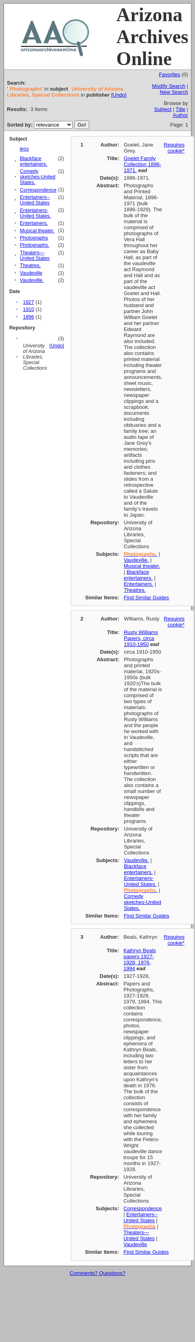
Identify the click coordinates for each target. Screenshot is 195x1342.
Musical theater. (37, 231)
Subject (162, 109)
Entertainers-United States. (35, 213)
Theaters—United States (35, 255)
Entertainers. (34, 223)
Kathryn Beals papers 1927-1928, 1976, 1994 (139, 959)
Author (180, 115)
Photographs (34, 238)
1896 (28, 317)
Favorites (169, 74)
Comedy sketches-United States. (38, 176)
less (24, 149)
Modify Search (168, 86)
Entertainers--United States (35, 200)
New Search (174, 92)
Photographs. (34, 245)
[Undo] (118, 95)
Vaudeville (31, 273)
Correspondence (38, 190)
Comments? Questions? (97, 1273)
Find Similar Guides (146, 598)
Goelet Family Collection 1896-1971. (142, 164)
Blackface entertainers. (34, 161)
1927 (28, 302)
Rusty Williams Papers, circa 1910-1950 (141, 638)
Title (180, 109)
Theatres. (30, 265)
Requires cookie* (174, 148)
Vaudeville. (32, 280)
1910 (28, 309)
